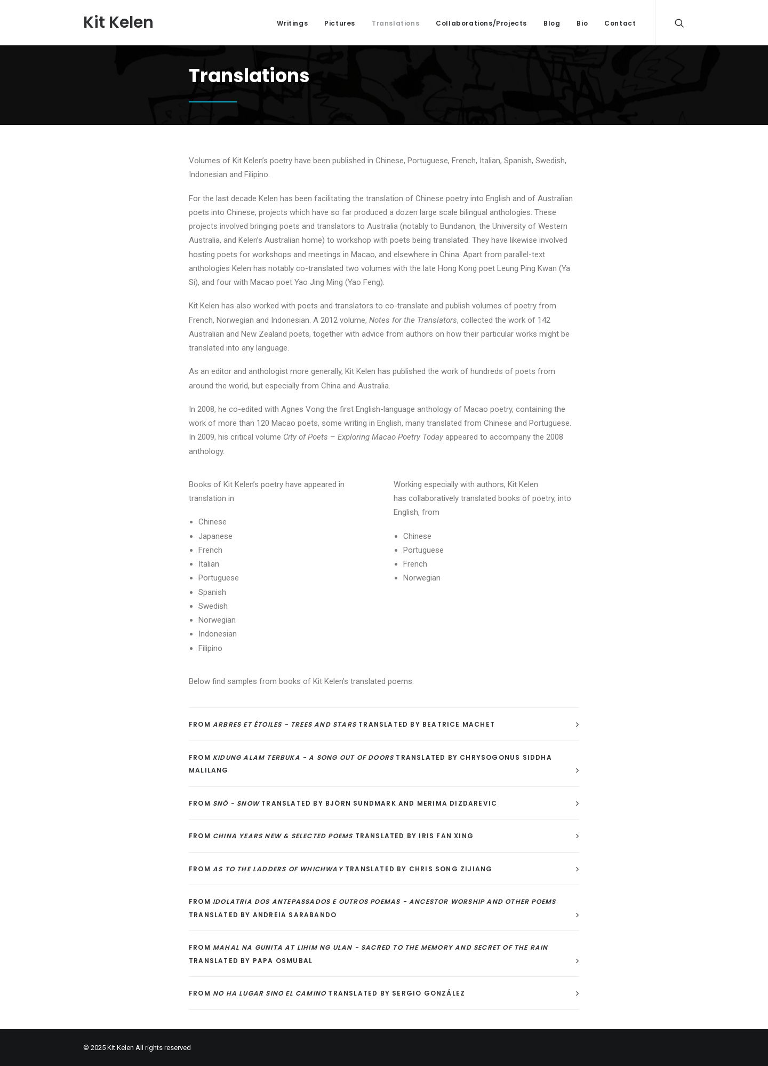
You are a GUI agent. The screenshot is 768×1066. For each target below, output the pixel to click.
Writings (292, 23)
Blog (551, 23)
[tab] (384, 724)
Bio (582, 23)
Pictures (339, 23)
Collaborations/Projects (481, 23)
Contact (620, 23)
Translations (395, 23)
